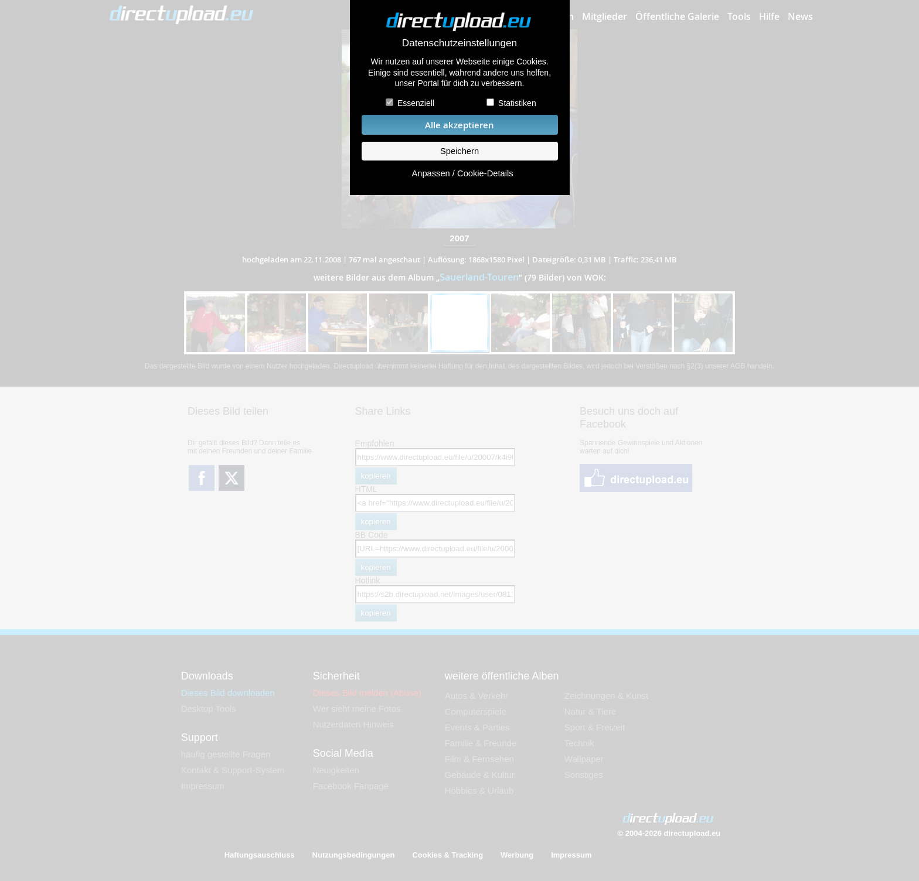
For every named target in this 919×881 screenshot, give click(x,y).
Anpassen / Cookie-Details (462, 173)
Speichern (459, 151)
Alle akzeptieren (459, 125)
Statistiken (517, 103)
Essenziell (415, 103)
